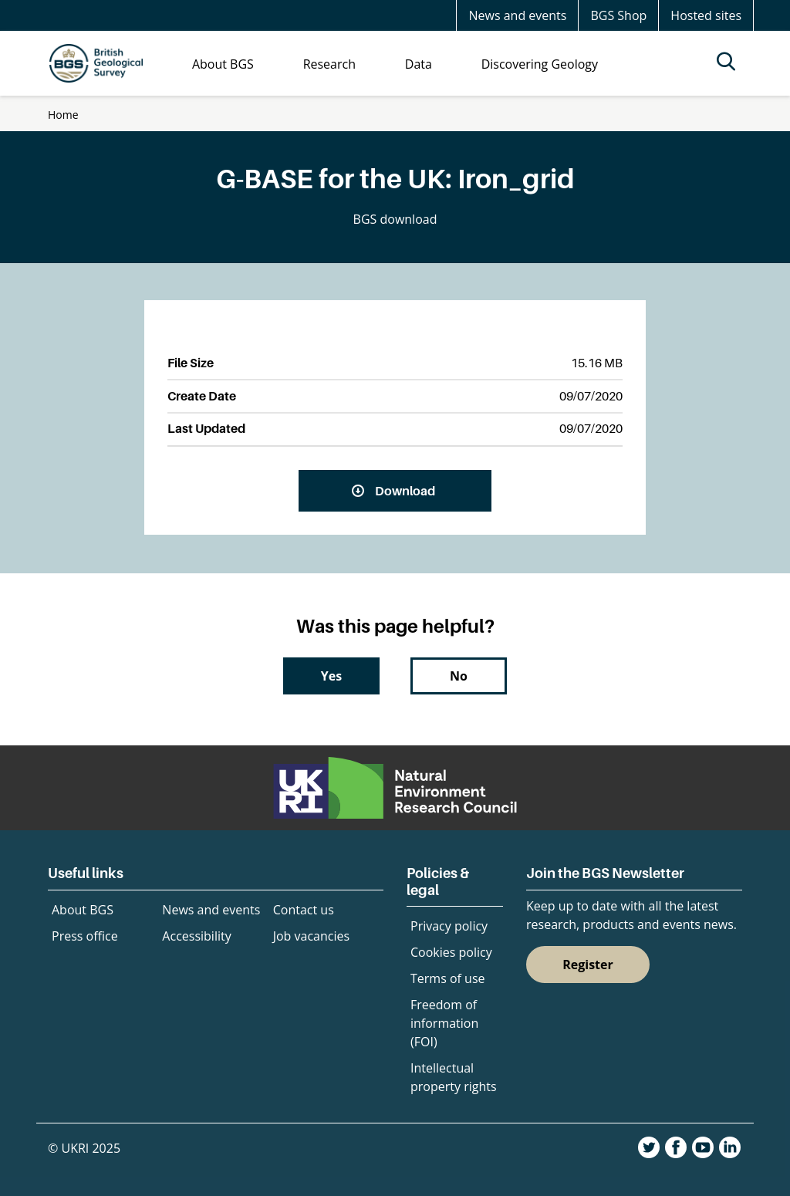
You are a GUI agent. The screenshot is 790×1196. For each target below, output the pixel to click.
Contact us (303, 909)
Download (405, 490)
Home (63, 114)
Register (587, 964)
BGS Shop (618, 15)
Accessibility (196, 935)
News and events (517, 15)
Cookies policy (451, 952)
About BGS (82, 909)
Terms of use (447, 978)
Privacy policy (449, 925)
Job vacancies (311, 935)
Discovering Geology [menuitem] (539, 64)
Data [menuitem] (418, 64)
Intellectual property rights (453, 1077)
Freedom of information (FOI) (444, 1023)
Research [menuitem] (329, 64)
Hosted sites (705, 15)
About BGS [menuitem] (223, 64)
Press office (85, 935)
